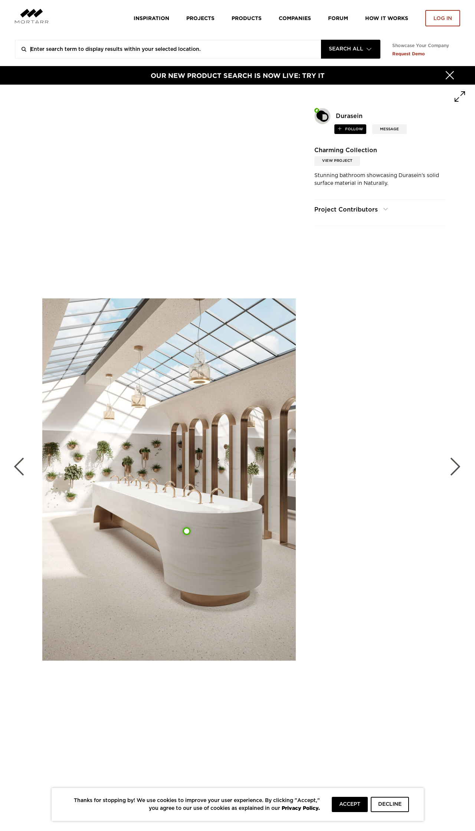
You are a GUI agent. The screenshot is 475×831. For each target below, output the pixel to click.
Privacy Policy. (301, 808)
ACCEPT (349, 804)
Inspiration (151, 18)
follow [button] (353, 129)
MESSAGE (389, 129)
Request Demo (408, 53)
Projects (200, 18)
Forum (338, 18)
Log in (442, 18)
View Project (337, 161)
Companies (295, 18)
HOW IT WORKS (386, 18)
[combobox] (350, 49)
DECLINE (390, 804)
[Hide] (449, 75)
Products (247, 18)
